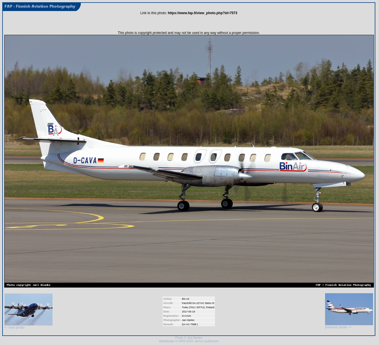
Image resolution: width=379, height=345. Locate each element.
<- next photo (29, 325)
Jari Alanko (188, 320)
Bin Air (185, 298)
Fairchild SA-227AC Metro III (198, 303)
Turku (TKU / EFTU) (193, 307)
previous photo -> (349, 325)
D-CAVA (186, 315)
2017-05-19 (188, 311)
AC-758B (191, 324)
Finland (210, 307)
